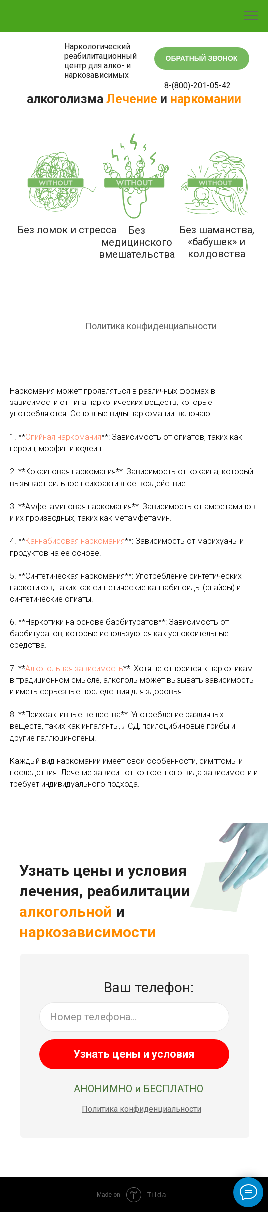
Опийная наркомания (63, 437)
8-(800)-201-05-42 (197, 85)
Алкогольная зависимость (74, 668)
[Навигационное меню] (251, 16)
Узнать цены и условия (134, 1054)
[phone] (134, 1017)
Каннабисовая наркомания (75, 541)
